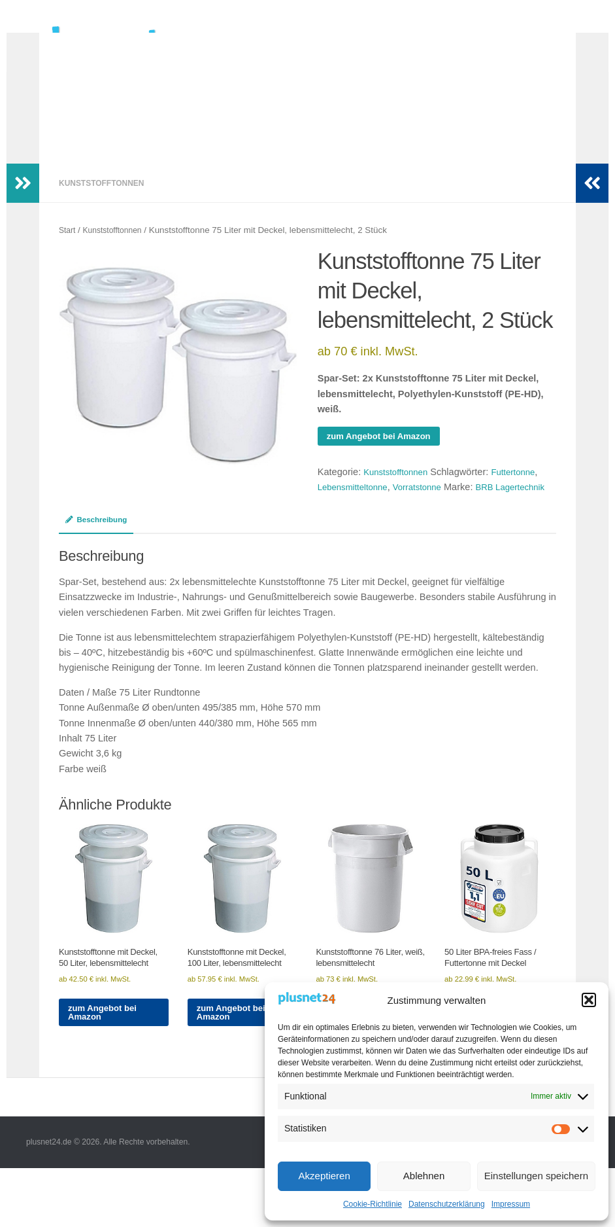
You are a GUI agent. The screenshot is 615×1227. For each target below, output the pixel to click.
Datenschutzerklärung (446, 1204)
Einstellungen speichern (536, 1175)
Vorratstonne (428, 508)
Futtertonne (523, 493)
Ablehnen (423, 1175)
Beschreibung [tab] (99, 556)
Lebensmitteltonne (356, 508)
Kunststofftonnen (105, 202)
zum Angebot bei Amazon (384, 456)
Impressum (510, 1204)
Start (68, 250)
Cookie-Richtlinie (372, 1204)
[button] (588, 999)
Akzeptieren (324, 1175)
